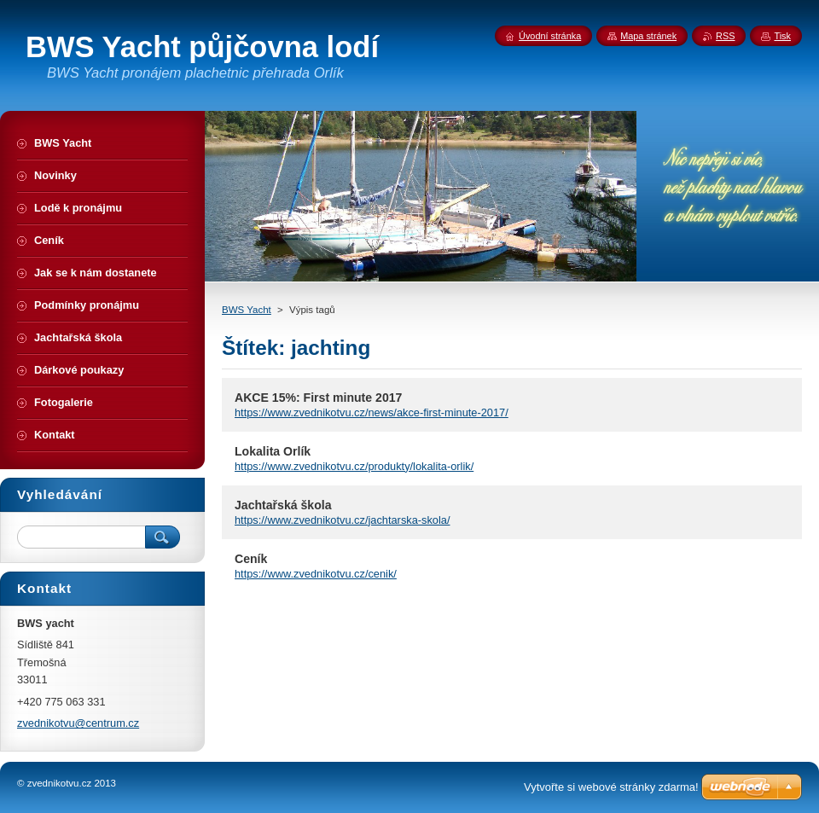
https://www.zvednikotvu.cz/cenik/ (316, 573)
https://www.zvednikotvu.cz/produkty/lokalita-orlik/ (354, 466)
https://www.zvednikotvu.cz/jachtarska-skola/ (342, 520)
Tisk (782, 36)
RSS (725, 36)
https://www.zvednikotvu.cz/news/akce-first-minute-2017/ (371, 412)
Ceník (251, 559)
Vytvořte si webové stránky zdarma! (611, 787)
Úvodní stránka (550, 36)
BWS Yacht (246, 310)
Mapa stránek (648, 36)
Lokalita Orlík (273, 451)
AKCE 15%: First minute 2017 (318, 397)
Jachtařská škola (283, 505)
